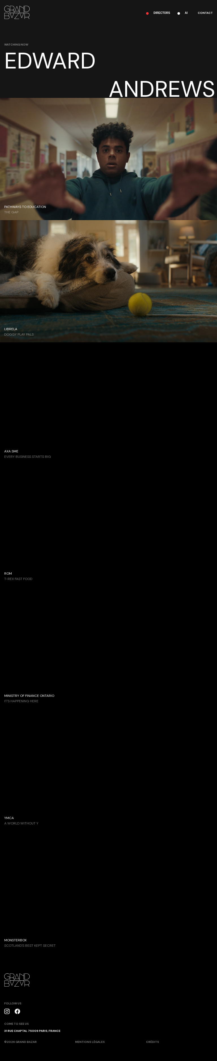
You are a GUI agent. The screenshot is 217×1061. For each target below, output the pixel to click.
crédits (152, 1042)
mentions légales (90, 1042)
